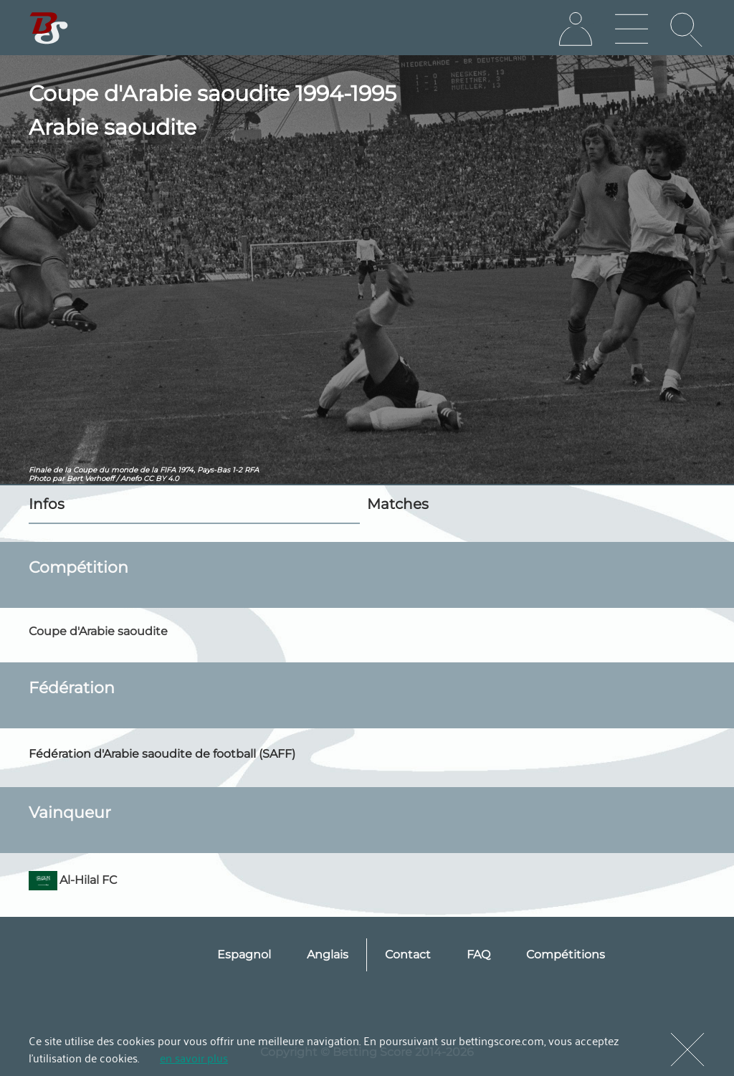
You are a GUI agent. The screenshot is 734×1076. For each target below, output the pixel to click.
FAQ (478, 954)
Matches (398, 504)
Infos (47, 504)
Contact (408, 954)
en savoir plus (194, 1057)
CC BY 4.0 (161, 478)
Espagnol (244, 954)
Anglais (327, 954)
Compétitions (565, 954)
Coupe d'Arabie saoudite (98, 631)
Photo (39, 478)
